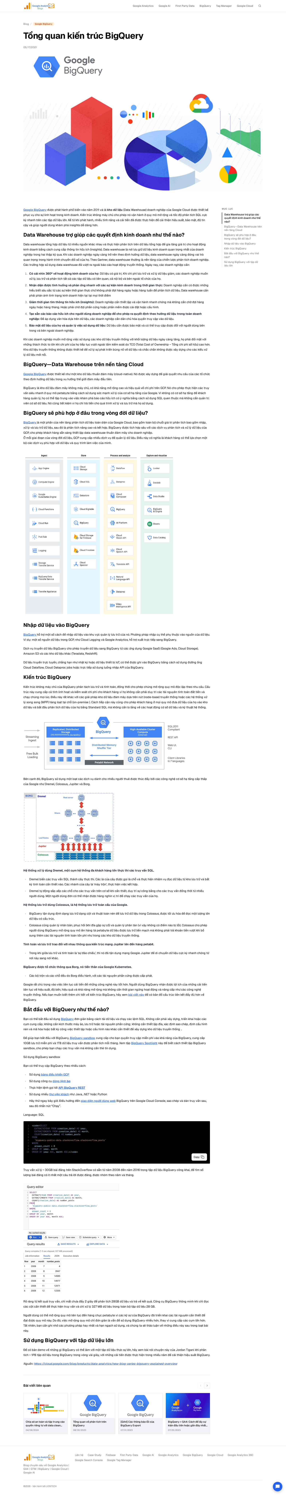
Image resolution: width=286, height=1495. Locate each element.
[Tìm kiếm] (260, 6)
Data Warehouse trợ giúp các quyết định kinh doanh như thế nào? (242, 218)
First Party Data (184, 5)
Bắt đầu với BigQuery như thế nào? (241, 255)
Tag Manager (224, 5)
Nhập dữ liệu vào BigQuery (240, 243)
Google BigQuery (35, 210)
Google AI (164, 5)
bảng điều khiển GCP (54, 1074)
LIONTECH (51, 1486)
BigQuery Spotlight (144, 1043)
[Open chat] (277, 1486)
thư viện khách (59, 1094)
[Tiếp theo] (207, 1385)
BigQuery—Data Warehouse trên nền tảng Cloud (243, 228)
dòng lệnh (61, 1081)
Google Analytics (143, 5)
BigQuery (205, 5)
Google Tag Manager (119, 1460)
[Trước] (201, 1385)
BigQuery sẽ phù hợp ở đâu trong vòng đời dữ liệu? (240, 236)
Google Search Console (89, 1460)
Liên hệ (79, 1455)
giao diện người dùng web (98, 1101)
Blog (26, 24)
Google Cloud (245, 5)
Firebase (111, 1455)
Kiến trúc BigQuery (235, 248)
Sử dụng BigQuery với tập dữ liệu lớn (241, 263)
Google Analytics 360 (240, 1455)
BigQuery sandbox (82, 1038)
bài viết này (136, 995)
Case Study (94, 1455)
